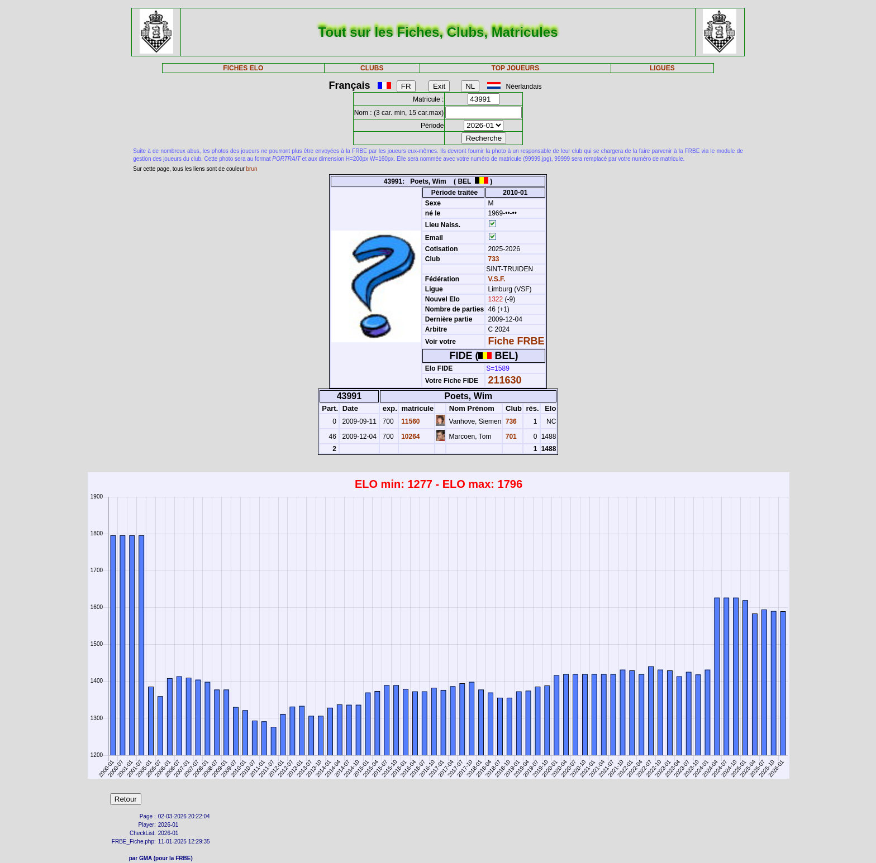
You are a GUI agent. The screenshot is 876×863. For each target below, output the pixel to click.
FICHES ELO (243, 68)
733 (492, 259)
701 (509, 436)
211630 (505, 380)
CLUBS (371, 68)
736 (509, 421)
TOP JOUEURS (516, 68)
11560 (409, 421)
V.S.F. (497, 279)
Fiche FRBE (516, 341)
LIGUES (662, 68)
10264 (409, 436)
